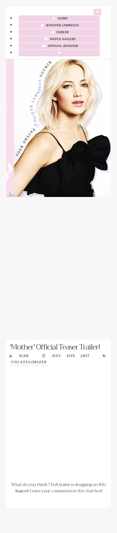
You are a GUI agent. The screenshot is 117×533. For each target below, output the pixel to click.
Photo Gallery (59, 39)
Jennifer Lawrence (59, 25)
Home (59, 18)
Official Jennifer (59, 46)
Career (59, 32)
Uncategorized (29, 362)
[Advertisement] (58, 268)
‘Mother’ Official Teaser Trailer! (54, 347)
